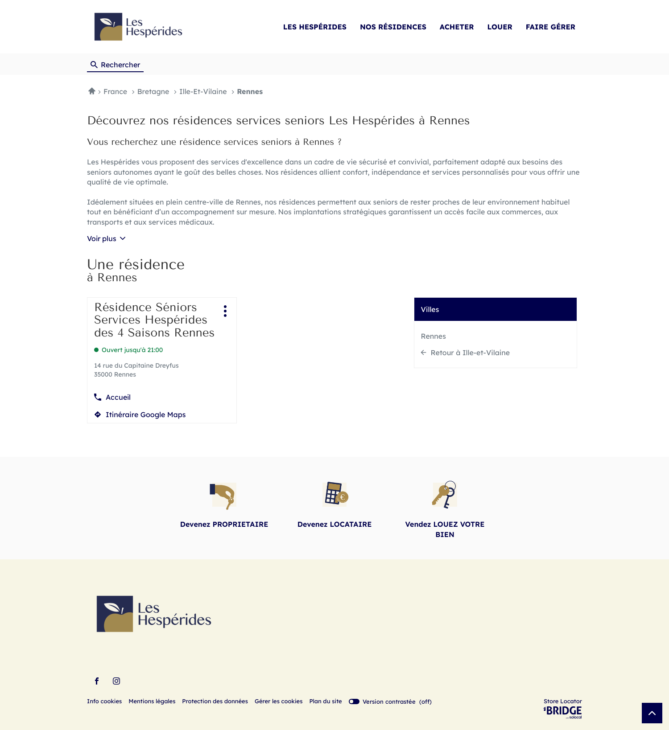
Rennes (433, 336)
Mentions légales (151, 701)
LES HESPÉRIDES (315, 26)
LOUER (499, 26)
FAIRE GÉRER (550, 26)
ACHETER (457, 26)
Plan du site (325, 701)
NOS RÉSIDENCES (393, 26)
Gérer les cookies (278, 701)
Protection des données (215, 701)
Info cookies (104, 701)
